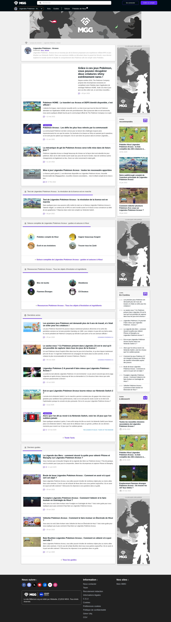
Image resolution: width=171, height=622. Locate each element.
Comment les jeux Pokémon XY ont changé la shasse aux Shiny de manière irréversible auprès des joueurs (134, 359)
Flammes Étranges (44, 292)
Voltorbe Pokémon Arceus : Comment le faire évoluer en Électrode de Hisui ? (78, 519)
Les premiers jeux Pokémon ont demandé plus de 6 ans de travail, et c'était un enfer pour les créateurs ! (78, 324)
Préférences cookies (92, 606)
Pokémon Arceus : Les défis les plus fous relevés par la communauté (75, 128)
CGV (85, 617)
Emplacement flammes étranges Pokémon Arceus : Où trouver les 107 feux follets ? (133, 485)
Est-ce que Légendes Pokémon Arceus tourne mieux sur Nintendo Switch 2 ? (78, 392)
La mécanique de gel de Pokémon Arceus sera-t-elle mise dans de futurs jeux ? (77, 149)
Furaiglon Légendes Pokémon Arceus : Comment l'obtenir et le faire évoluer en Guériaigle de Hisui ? (74, 499)
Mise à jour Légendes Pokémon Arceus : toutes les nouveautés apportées (77, 170)
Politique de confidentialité (94, 610)
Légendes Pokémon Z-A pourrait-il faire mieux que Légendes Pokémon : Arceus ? (76, 369)
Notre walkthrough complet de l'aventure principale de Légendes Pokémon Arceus (133, 177)
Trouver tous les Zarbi (87, 246)
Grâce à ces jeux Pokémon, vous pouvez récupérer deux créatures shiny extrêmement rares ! (95, 72)
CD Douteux (83, 292)
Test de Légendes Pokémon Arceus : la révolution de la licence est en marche (75, 201)
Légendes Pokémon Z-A (105, 337)
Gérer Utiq (87, 614)
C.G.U (86, 599)
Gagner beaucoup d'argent (89, 237)
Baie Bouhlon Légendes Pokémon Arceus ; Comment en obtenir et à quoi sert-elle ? (77, 539)
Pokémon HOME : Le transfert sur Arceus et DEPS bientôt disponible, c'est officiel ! (78, 104)
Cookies (86, 602)
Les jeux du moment (36, 43)
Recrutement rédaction (93, 591)
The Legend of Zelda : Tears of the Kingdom (98, 430)
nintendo (48, 125)
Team (85, 588)
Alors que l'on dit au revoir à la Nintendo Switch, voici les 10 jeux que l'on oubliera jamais (77, 417)
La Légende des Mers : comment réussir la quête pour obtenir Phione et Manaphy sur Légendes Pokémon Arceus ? (76, 456)
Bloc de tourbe (43, 283)
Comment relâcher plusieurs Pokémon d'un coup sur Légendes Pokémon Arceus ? (131, 208)
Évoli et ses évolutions (46, 246)
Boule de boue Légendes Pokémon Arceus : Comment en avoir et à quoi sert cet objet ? (76, 476)
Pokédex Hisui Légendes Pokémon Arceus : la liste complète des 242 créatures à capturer (131, 147)
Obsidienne (83, 283)
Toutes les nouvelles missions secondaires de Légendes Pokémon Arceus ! (131, 424)
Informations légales (92, 595)
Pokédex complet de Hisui (47, 237)
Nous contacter (89, 584)
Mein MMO (121, 584)
